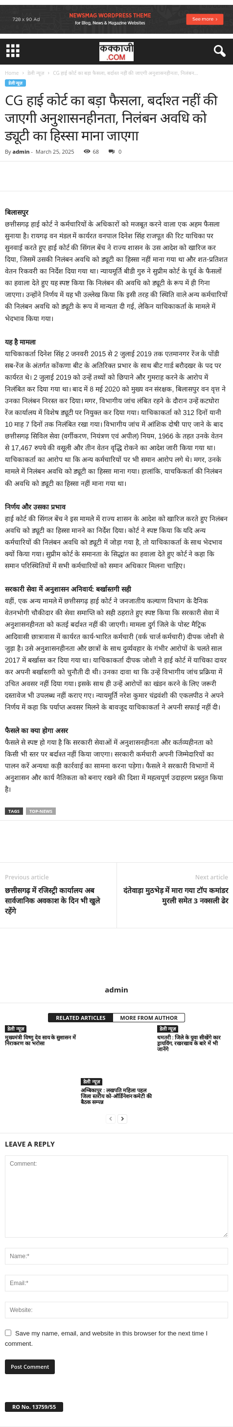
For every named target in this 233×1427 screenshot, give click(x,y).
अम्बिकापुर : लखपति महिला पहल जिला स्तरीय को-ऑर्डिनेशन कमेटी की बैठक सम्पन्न (116, 1095)
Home (12, 72)
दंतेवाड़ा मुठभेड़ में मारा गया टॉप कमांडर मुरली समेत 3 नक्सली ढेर (175, 895)
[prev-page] (111, 1118)
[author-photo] (116, 956)
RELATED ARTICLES (80, 1017)
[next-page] (122, 1118)
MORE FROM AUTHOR (148, 1017)
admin (20, 151)
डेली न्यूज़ (35, 72)
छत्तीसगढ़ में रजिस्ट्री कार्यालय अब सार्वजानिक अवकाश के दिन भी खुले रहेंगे (52, 900)
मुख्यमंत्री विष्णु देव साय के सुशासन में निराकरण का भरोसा (40, 1040)
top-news (40, 811)
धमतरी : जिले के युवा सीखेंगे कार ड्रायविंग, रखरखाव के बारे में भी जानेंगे (189, 1043)
